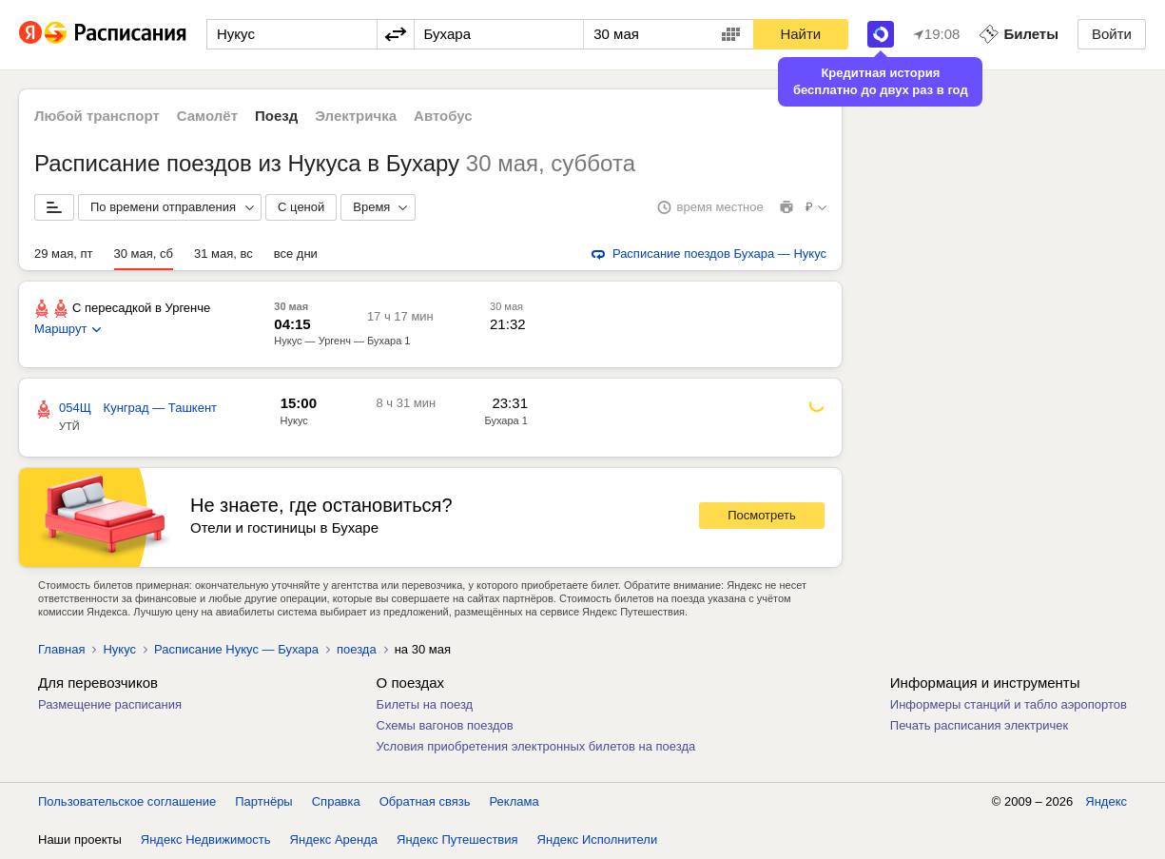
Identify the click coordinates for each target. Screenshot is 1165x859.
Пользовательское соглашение (127, 801)
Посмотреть (762, 515)
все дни (296, 253)
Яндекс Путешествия (457, 839)
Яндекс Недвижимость (206, 839)
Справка (336, 801)
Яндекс (1106, 801)
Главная (61, 649)
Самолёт (207, 115)
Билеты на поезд (425, 704)
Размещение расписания (110, 704)
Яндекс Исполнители (597, 839)
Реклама (514, 801)
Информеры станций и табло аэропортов (1008, 704)
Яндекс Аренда (334, 839)
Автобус (443, 115)
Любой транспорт (97, 115)
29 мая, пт (63, 253)
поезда (357, 649)
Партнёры (263, 801)
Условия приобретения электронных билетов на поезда (536, 746)
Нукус (294, 420)
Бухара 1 (505, 420)
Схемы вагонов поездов (445, 725)
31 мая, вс (223, 253)
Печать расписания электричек (979, 725)
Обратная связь (425, 801)
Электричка (356, 115)
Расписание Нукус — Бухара (236, 649)
